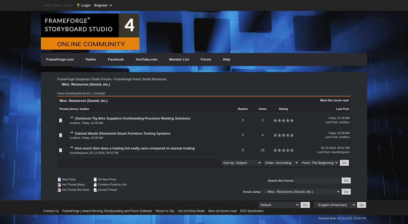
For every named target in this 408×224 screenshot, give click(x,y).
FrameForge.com (60, 59)
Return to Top (165, 211)
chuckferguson (79, 152)
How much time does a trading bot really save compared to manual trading (135, 148)
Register (101, 5)
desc (73, 108)
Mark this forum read (334, 100)
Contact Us (51, 211)
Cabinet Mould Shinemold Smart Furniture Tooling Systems (122, 133)
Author (84, 108)
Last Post (342, 108)
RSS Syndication (252, 211)
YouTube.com (146, 59)
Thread (64, 108)
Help (226, 59)
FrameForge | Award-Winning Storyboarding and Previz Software (107, 211)
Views (263, 108)
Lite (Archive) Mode (191, 211)
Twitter (90, 59)
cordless (75, 122)
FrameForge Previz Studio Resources (140, 79)
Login (86, 5)
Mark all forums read (222, 211)
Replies (243, 108)
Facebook (116, 59)
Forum (206, 59)
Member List (179, 59)
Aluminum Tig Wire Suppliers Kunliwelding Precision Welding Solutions (132, 118)
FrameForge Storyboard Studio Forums (84, 79)
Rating (283, 108)
